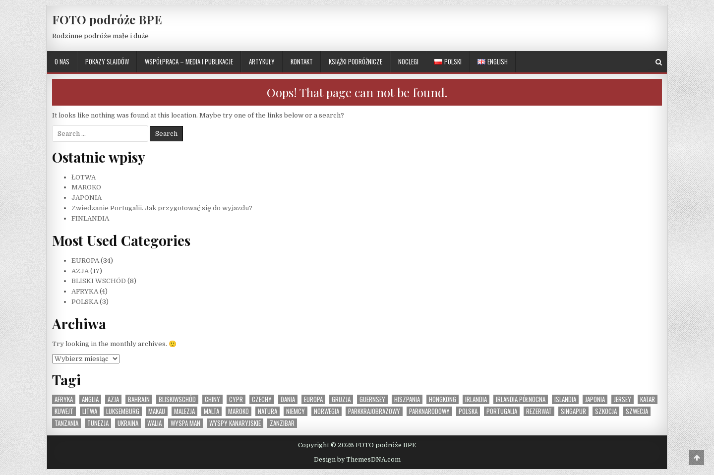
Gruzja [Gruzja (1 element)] (341, 399)
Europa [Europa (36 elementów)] (313, 399)
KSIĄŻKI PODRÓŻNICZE (355, 61)
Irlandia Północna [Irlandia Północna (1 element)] (520, 399)
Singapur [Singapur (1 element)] (573, 411)
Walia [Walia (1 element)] (154, 423)
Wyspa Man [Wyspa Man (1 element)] (185, 423)
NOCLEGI (408, 61)
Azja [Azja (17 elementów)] (113, 399)
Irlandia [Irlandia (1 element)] (476, 399)
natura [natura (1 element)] (267, 411)
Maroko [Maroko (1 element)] (238, 411)
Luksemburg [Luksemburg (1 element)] (122, 411)
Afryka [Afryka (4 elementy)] (64, 399)
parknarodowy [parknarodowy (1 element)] (429, 411)
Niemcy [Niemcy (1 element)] (295, 411)
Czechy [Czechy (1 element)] (262, 399)
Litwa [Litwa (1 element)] (89, 411)
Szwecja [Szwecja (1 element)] (637, 411)
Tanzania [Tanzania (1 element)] (66, 423)
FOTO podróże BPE (107, 19)
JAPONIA (86, 197)
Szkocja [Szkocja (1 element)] (606, 411)
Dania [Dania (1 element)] (288, 399)
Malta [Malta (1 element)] (211, 411)
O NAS (62, 61)
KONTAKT (302, 61)
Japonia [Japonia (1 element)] (595, 399)
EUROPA (85, 260)
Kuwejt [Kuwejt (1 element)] (64, 411)
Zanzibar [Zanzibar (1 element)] (282, 423)
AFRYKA (84, 291)
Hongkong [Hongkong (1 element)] (442, 399)
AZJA (80, 271)
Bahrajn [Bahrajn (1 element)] (139, 399)
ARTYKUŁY (262, 61)
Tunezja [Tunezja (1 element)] (98, 423)
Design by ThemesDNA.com (357, 459)
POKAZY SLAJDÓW (107, 61)
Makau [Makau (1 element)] (156, 411)
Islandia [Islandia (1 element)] (565, 399)
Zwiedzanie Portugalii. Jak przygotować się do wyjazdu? (161, 208)
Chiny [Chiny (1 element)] (212, 399)
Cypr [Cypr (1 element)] (236, 399)
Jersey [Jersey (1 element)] (622, 399)
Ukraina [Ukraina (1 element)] (128, 423)
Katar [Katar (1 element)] (647, 399)
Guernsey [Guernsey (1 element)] (372, 399)
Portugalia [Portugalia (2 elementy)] (501, 411)
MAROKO (86, 187)
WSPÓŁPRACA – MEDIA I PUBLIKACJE (189, 61)
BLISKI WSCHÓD (98, 281)
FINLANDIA (90, 218)
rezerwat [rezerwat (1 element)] (539, 411)
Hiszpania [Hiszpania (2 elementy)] (407, 399)
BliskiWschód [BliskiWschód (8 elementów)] (177, 399)
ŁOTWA (83, 177)
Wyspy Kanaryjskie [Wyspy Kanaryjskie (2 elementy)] (235, 423)
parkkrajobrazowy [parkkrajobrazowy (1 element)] (374, 411)
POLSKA (84, 301)
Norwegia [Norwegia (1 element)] (326, 411)
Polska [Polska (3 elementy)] (468, 411)
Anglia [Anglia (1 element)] (90, 399)
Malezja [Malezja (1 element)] (184, 411)
